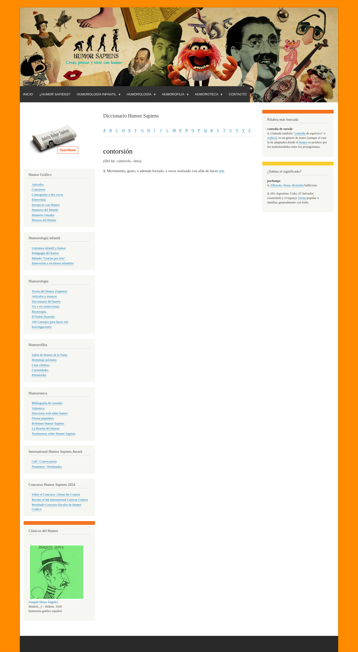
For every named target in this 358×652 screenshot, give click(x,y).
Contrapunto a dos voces (47, 194)
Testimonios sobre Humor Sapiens (54, 433)
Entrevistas (39, 199)
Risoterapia (39, 311)
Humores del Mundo (45, 210)
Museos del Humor (44, 220)
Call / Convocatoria (44, 461)
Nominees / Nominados (47, 466)
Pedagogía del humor (45, 253)
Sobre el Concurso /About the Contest (56, 494)
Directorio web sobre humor (50, 413)
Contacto (238, 94)
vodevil (272, 138)
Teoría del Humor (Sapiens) (49, 291)
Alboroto (276, 185)
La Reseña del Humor (46, 428)
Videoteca (38, 408)
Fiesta (302, 198)
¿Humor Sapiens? (55, 94)
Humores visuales (43, 215)
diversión (298, 185)
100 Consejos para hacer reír (50, 322)
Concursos (38, 189)
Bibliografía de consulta (47, 403)
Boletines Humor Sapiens (48, 423)
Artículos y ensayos (44, 296)
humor (303, 142)
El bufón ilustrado (43, 316)
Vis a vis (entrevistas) (45, 306)
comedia (300, 133)
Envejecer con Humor (46, 205)
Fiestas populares (43, 418)
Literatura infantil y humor (49, 248)
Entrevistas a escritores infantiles (53, 263)
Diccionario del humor (46, 301)
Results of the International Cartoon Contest (60, 499)
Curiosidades (40, 370)
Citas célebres (40, 365)
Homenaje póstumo (44, 360)
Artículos (38, 184)
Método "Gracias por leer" (48, 258)
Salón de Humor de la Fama (49, 355)
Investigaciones (42, 327)
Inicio (28, 94)
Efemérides (39, 375)
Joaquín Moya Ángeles (43, 602)
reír (221, 171)
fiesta (286, 185)
